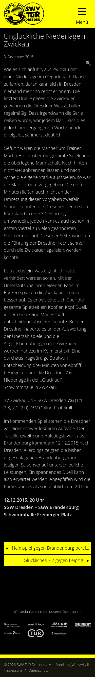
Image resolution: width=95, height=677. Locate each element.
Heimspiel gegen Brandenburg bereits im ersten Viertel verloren (51, 548)
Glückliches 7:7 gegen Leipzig (53, 560)
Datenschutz (39, 670)
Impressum (13, 670)
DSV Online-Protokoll (50, 408)
